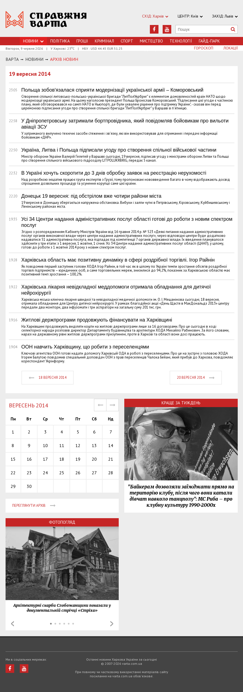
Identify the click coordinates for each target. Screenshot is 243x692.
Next (111, 623)
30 (29, 486)
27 (94, 472)
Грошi (82, 41)
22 (13, 472)
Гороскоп (203, 48)
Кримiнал (104, 41)
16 (29, 459)
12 (77, 445)
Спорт (127, 41)
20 (94, 459)
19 (77, 459)
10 (45, 445)
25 (61, 472)
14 (110, 445)
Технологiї (181, 41)
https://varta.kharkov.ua (46, 21)
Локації (231, 48)
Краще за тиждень (181, 402)
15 (13, 459)
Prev (12, 623)
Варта (12, 59)
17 (45, 459)
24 (45, 472)
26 (77, 472)
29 (13, 486)
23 (29, 472)
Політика (60, 41)
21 (110, 459)
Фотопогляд (62, 522)
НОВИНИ (34, 59)
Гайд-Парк (209, 41)
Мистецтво (151, 41)
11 (61, 445)
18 (61, 459)
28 (110, 472)
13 (94, 445)
